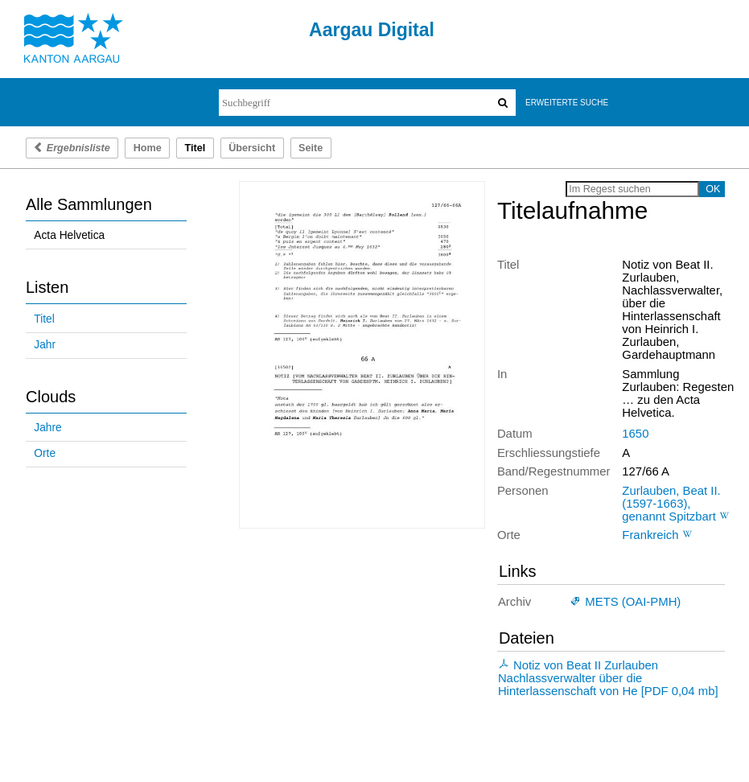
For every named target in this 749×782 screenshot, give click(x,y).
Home (148, 148)
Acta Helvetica (69, 235)
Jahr (45, 345)
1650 (635, 433)
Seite (310, 148)
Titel (44, 319)
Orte (45, 453)
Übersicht (251, 148)
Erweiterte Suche (566, 102)
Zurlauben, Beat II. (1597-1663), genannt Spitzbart (671, 503)
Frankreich (650, 535)
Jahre (47, 428)
